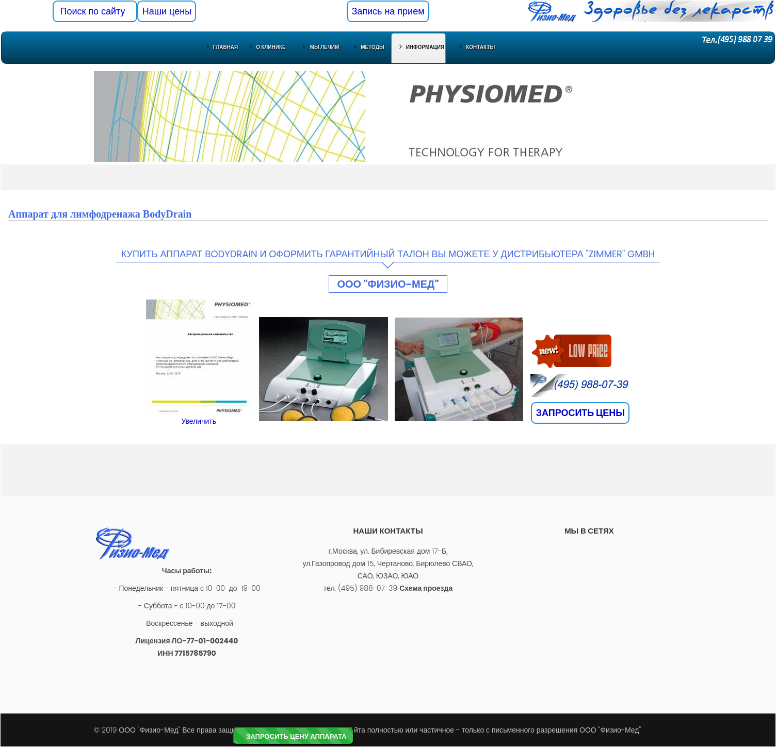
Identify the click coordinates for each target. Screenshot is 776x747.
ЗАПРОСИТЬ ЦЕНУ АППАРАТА (296, 736)
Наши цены (166, 11)
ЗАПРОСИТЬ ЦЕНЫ (580, 412)
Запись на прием (387, 11)
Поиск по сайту (95, 11)
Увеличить (198, 421)
